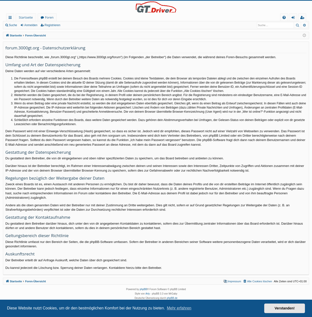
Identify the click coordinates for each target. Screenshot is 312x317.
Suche (13, 25)
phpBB (143, 289)
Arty (148, 293)
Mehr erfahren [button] (179, 308)
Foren (49, 17)
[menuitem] (284, 17)
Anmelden (30, 25)
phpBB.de (172, 298)
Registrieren (52, 25)
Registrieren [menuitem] (303, 18)
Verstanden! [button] (285, 308)
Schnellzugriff (11, 18)
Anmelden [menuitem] (294, 18)
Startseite (26, 17)
